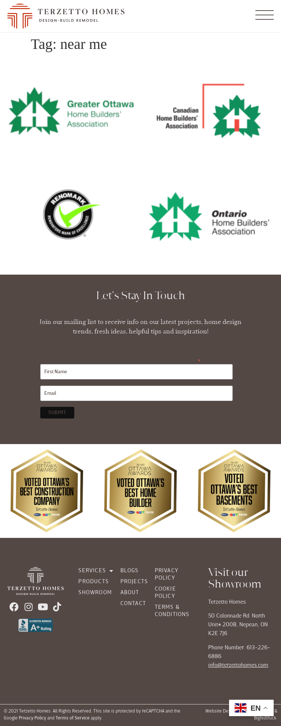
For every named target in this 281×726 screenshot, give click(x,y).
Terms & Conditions (172, 611)
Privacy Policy (167, 574)
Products (91, 582)
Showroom (91, 593)
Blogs (129, 571)
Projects (130, 582)
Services (91, 570)
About (129, 593)
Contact (130, 604)
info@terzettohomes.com (238, 665)
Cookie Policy (165, 592)
